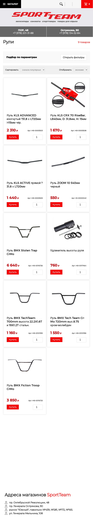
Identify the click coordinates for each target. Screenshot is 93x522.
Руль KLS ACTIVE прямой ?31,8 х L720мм (25, 184)
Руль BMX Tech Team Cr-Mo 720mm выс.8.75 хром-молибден (67, 321)
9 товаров (84, 42)
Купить (13, 137)
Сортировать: (12, 70)
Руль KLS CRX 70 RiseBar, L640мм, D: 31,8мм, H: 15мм (68, 117)
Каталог (12, 4)
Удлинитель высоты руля (67, 250)
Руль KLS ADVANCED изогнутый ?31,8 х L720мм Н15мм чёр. (24, 118)
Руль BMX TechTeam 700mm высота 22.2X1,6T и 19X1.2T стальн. (24, 321)
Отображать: (65, 70)
